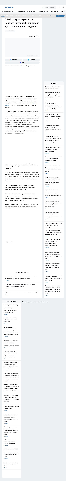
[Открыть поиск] (59, 7)
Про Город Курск (5, 418)
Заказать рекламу (43, 11)
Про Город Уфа (30, 418)
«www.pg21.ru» (12, 434)
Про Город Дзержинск (19, 419)
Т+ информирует (20, 11)
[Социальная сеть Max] (22, 62)
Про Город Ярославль (31, 416)
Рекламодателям (18, 431)
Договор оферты (18, 428)
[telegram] (11, 242)
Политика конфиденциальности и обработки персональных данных (16, 457)
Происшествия (10, 31)
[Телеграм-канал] (31, 60)
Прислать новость (49, 7)
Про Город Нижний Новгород (8, 419)
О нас (16, 426)
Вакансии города (31, 11)
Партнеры (30, 431)
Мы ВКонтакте (54, 11)
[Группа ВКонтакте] (13, 60)
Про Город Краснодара (7, 421)
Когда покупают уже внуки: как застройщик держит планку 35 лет (22, 294)
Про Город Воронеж (6, 416)
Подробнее (10, 455)
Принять (60, 16)
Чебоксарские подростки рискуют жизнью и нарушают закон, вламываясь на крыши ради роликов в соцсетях (22, 278)
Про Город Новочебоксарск (7, 414)
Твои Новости (17, 414)
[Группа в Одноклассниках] (44, 416)
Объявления (4, 428)
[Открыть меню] (3, 7)
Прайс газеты (5, 431)
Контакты (30, 426)
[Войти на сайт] (63, 7)
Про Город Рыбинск (19, 418)
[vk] (7, 242)
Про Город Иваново (19, 416)
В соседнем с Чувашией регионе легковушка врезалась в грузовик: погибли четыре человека (22, 286)
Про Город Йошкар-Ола (31, 414)
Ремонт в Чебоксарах (7, 11)
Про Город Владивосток (31, 419)
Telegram (4, 426)
